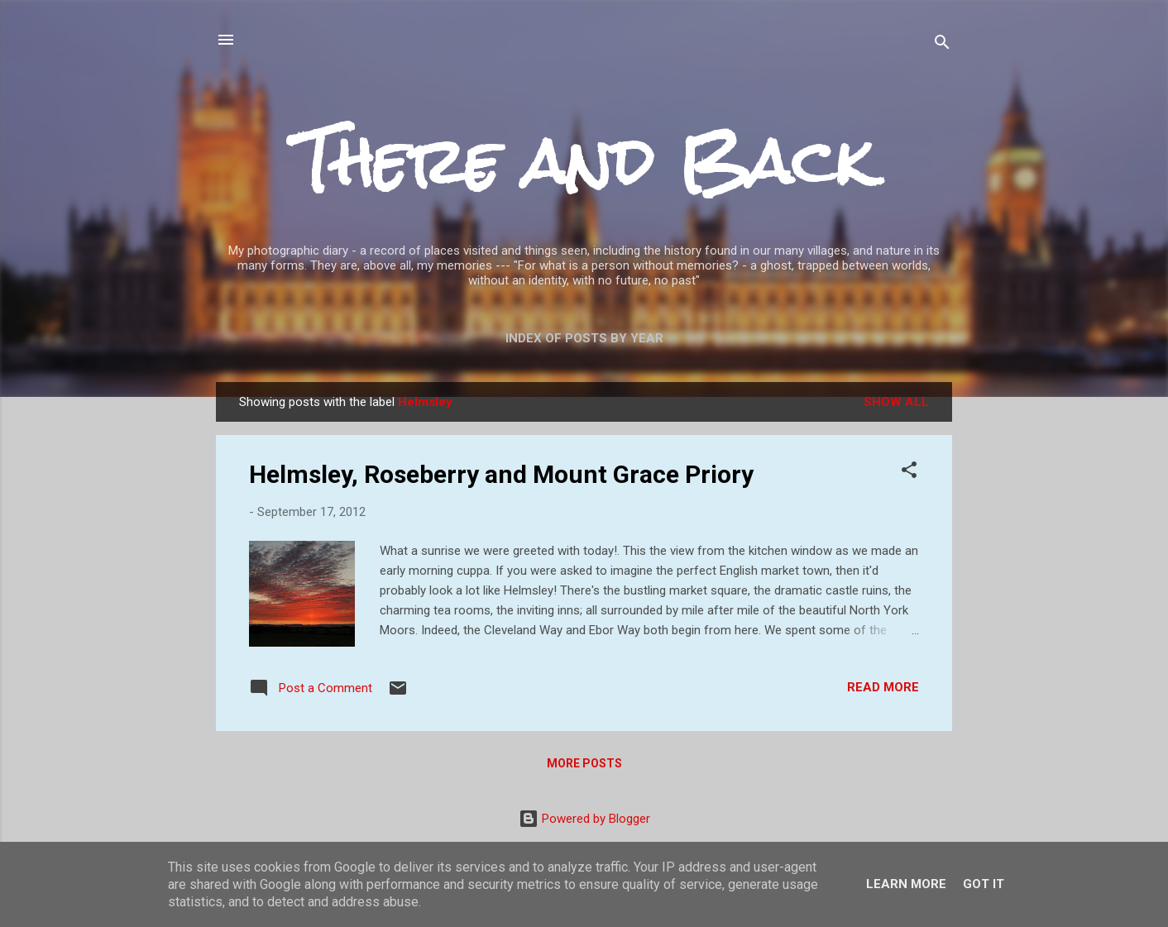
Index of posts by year (584, 338)
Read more (883, 687)
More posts (584, 763)
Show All (896, 401)
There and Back (584, 162)
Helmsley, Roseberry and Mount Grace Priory (501, 474)
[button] (909, 472)
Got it (983, 884)
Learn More (906, 884)
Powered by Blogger (584, 818)
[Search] (942, 45)
